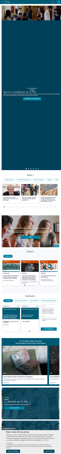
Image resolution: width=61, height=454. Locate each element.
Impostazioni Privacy (9, 428)
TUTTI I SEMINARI (49, 328)
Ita (52, 2)
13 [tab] (33, 207)
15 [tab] (38, 207)
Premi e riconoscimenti (38, 179)
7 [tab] (18, 207)
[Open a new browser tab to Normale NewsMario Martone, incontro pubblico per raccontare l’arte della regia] (11, 193)
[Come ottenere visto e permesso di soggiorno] (24, 364)
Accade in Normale (9, 179)
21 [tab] (52, 207)
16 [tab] (40, 207)
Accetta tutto (49, 451)
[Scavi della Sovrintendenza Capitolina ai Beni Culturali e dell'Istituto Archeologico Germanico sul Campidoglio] (30, 273)
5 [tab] (36, 169)
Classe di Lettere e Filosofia (21, 300)
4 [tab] (33, 169)
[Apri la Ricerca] (58, 2)
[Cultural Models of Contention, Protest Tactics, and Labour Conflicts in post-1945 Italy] (11, 271)
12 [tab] (31, 207)
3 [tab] (31, 169)
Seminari (30, 296)
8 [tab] (21, 207)
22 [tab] (55, 207)
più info (31, 237)
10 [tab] (26, 207)
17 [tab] (43, 207)
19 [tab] (47, 207)
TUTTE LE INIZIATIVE (14, 407)
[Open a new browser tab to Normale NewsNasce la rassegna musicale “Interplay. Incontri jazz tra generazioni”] (30, 193)
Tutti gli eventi (8, 256)
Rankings (49, 179)
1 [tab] (26, 169)
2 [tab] (28, 169)
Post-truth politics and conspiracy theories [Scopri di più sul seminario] (49, 319)
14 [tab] (35, 207)
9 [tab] (23, 207)
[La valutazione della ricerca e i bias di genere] (49, 271)
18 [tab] (45, 207)
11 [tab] (28, 207)
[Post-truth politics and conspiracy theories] (30, 317)
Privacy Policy (45, 440)
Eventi (30, 252)
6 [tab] (38, 169)
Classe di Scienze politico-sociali (49, 300)
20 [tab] (50, 207)
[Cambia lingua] (54, 2)
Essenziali (9, 443)
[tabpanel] (11, 195)
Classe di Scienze (34, 300)
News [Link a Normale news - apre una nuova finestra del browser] (30, 175)
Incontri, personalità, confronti (23, 179)
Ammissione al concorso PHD (32, 98)
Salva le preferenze (13, 451)
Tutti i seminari (8, 300)
